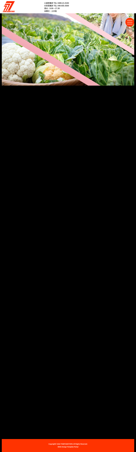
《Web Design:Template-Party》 (68, 447)
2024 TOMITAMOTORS (65, 444)
